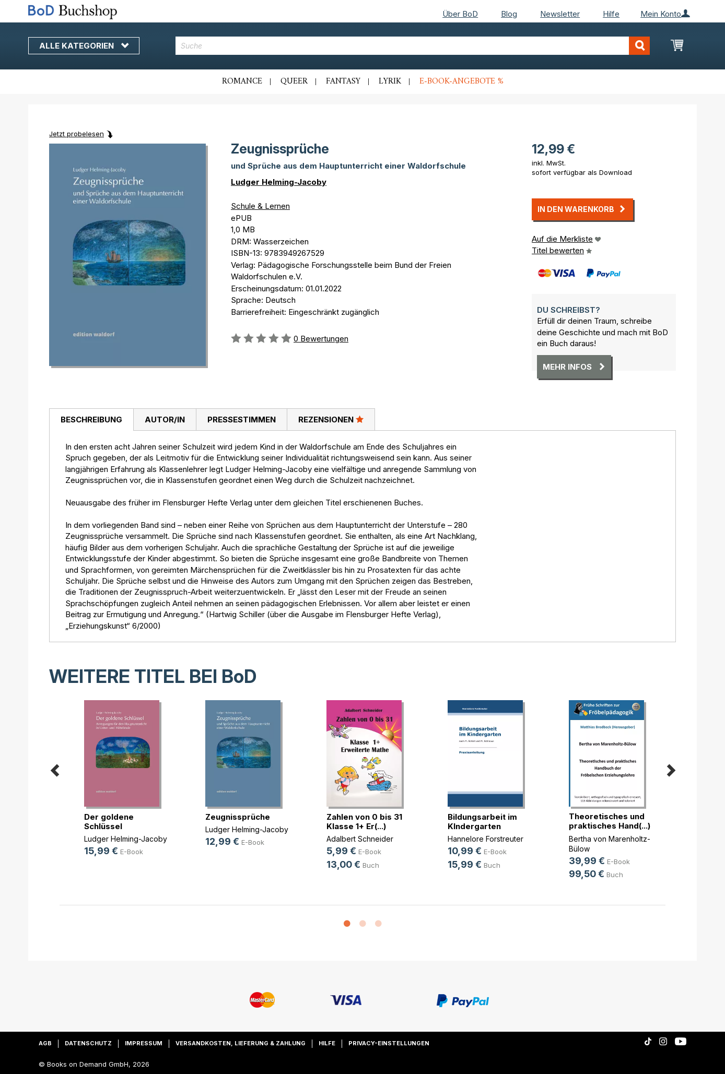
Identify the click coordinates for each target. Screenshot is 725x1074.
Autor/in (165, 419)
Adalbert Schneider (359, 838)
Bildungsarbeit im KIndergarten (482, 821)
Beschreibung (91, 419)
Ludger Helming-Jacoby (278, 182)
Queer (294, 81)
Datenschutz (88, 1043)
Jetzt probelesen (76, 133)
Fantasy (343, 81)
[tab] (91, 419)
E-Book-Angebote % (461, 81)
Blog (509, 14)
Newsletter (560, 14)
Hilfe (611, 14)
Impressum (143, 1043)
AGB (45, 1043)
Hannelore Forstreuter (485, 838)
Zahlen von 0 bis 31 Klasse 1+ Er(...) (364, 821)
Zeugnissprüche (237, 817)
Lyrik (390, 81)
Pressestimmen (241, 419)
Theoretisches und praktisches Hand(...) (609, 821)
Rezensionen (331, 419)
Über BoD (460, 14)
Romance (242, 81)
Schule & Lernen (260, 206)
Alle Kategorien (83, 46)
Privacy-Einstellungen (388, 1043)
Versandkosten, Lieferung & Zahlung (241, 1043)
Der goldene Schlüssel (109, 821)
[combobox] (413, 46)
